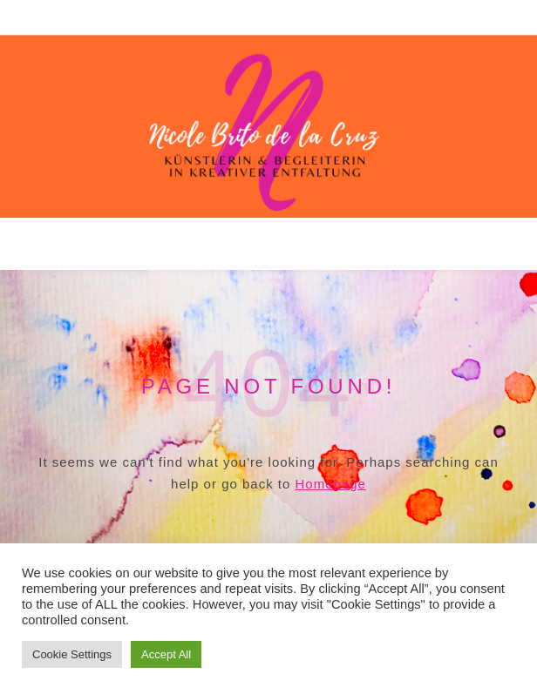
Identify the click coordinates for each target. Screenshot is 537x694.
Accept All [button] (166, 654)
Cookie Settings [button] (72, 654)
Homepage (331, 483)
